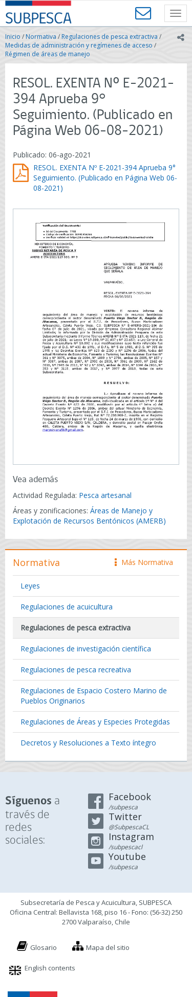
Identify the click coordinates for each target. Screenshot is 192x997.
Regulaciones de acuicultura (66, 606)
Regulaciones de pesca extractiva (109, 36)
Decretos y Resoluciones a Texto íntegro (88, 742)
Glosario (43, 947)
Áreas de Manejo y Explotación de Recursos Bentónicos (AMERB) (89, 516)
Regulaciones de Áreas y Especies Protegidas (95, 722)
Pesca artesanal (105, 495)
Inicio (12, 36)
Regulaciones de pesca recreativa (75, 669)
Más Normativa (144, 562)
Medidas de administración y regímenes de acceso (79, 45)
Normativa (41, 36)
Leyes (30, 586)
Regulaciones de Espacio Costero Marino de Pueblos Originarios (93, 696)
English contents (50, 967)
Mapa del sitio (108, 947)
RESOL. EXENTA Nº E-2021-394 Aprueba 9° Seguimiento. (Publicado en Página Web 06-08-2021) (105, 178)
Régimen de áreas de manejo (47, 54)
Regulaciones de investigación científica (85, 648)
